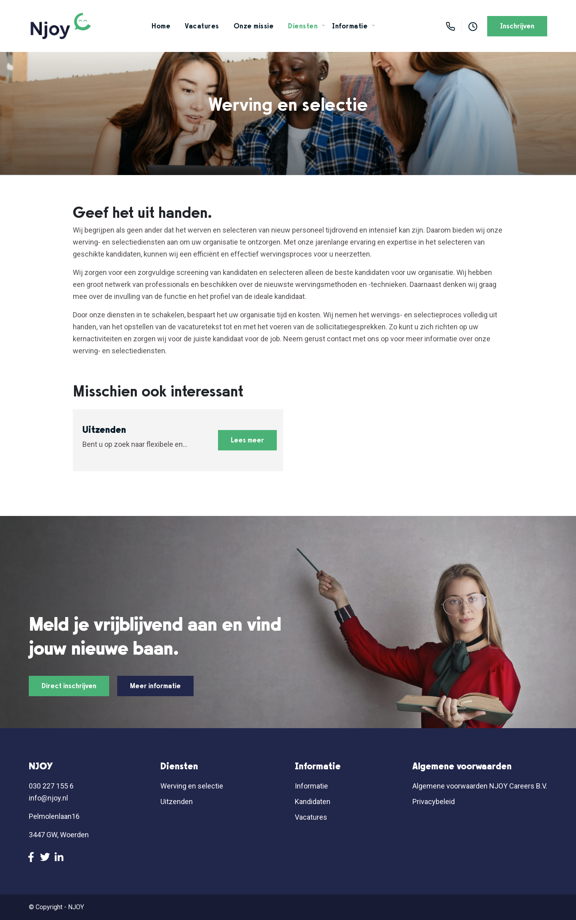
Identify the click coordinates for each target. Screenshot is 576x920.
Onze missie (254, 26)
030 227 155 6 (51, 786)
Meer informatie (155, 685)
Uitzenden (176, 801)
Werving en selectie (191, 786)
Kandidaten (312, 801)
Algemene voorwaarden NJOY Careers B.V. (479, 786)
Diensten (303, 26)
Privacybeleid (433, 801)
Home (161, 26)
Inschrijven (517, 26)
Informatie (350, 26)
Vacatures (202, 26)
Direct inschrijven (69, 685)
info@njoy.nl (48, 798)
